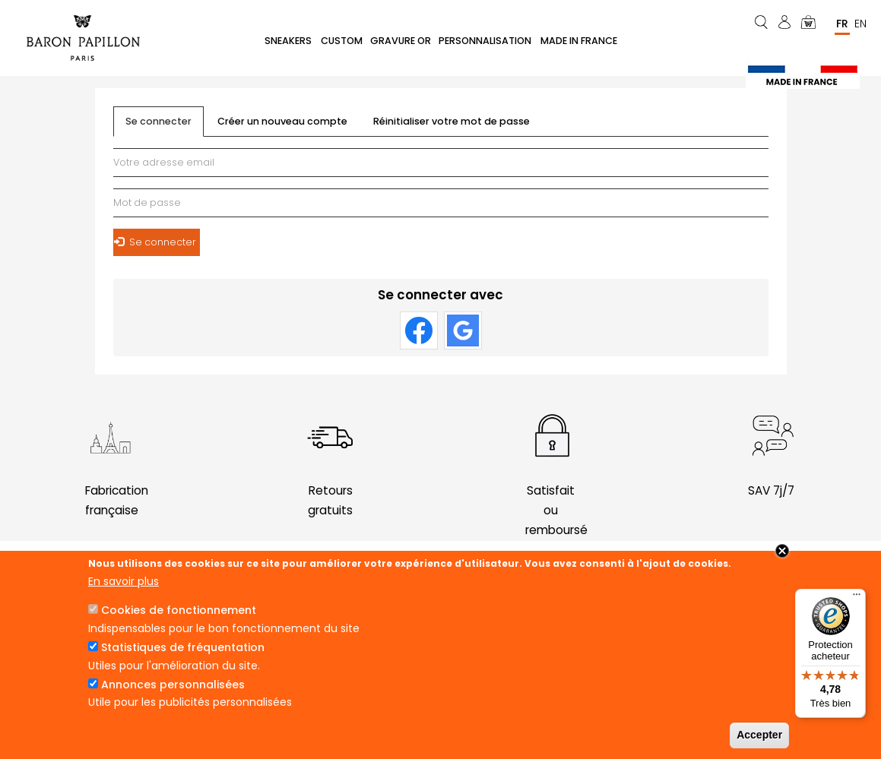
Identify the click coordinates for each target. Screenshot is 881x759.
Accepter (759, 735)
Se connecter (164, 126)
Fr (842, 23)
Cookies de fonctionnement (178, 610)
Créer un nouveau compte (282, 121)
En (860, 23)
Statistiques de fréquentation (183, 647)
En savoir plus (123, 581)
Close (782, 551)
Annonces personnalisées (173, 684)
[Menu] (857, 598)
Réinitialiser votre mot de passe (451, 121)
